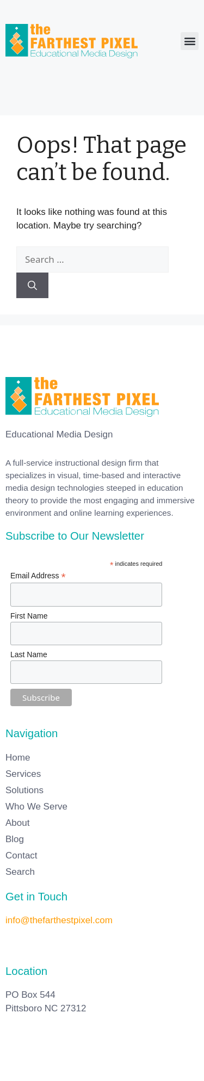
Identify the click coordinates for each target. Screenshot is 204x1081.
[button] (190, 41)
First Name (28, 615)
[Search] (32, 286)
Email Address (38, 576)
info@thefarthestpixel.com (59, 920)
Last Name (28, 654)
